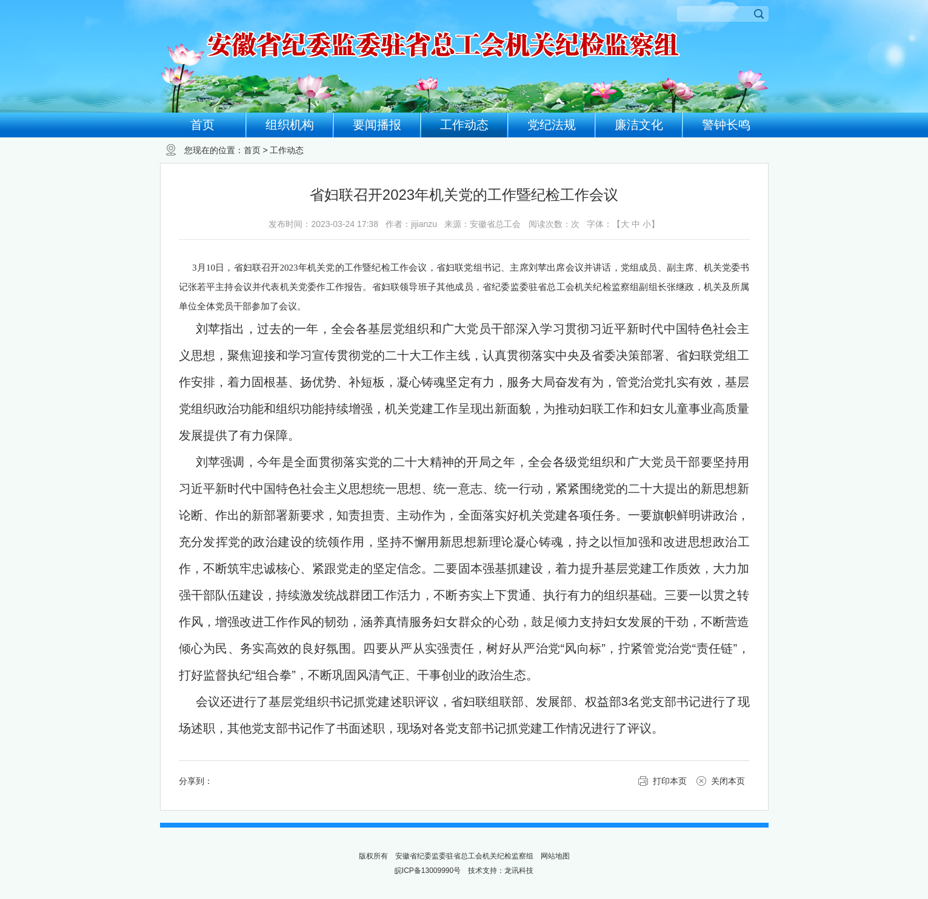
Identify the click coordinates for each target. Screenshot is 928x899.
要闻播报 (377, 124)
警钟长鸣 (726, 124)
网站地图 (555, 856)
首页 (202, 124)
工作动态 (464, 124)
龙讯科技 (518, 870)
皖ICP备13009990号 (428, 870)
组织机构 (289, 124)
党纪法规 (551, 124)
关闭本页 (728, 781)
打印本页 (670, 781)
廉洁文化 (639, 124)
